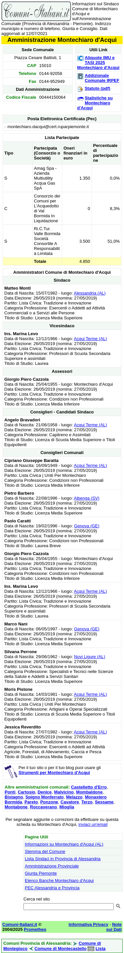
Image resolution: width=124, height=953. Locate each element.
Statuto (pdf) (97, 88)
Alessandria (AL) (89, 293)
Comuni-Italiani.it (19, 924)
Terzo (87, 801)
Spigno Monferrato (44, 796)
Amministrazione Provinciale (52, 866)
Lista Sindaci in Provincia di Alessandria (63, 858)
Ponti (10, 792)
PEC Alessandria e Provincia (52, 887)
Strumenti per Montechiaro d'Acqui (54, 772)
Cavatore (70, 801)
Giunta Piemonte (41, 873)
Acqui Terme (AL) (90, 338)
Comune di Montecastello (60, 948)
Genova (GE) (87, 525)
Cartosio (26, 792)
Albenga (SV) (86, 498)
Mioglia (66, 806)
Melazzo (74, 796)
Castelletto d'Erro (89, 787)
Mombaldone (89, 792)
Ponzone (49, 801)
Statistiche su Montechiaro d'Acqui (95, 102)
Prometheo (35, 929)
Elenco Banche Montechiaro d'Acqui (59, 880)
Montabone (16, 806)
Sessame (104, 801)
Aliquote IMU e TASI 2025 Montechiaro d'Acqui (98, 62)
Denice (45, 792)
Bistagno (14, 796)
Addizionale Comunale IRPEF (102, 78)
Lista (100, 948)
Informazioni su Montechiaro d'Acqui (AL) (64, 844)
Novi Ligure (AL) (89, 656)
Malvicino (64, 792)
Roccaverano (43, 806)
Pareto (31, 801)
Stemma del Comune (45, 851)
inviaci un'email (92, 824)
